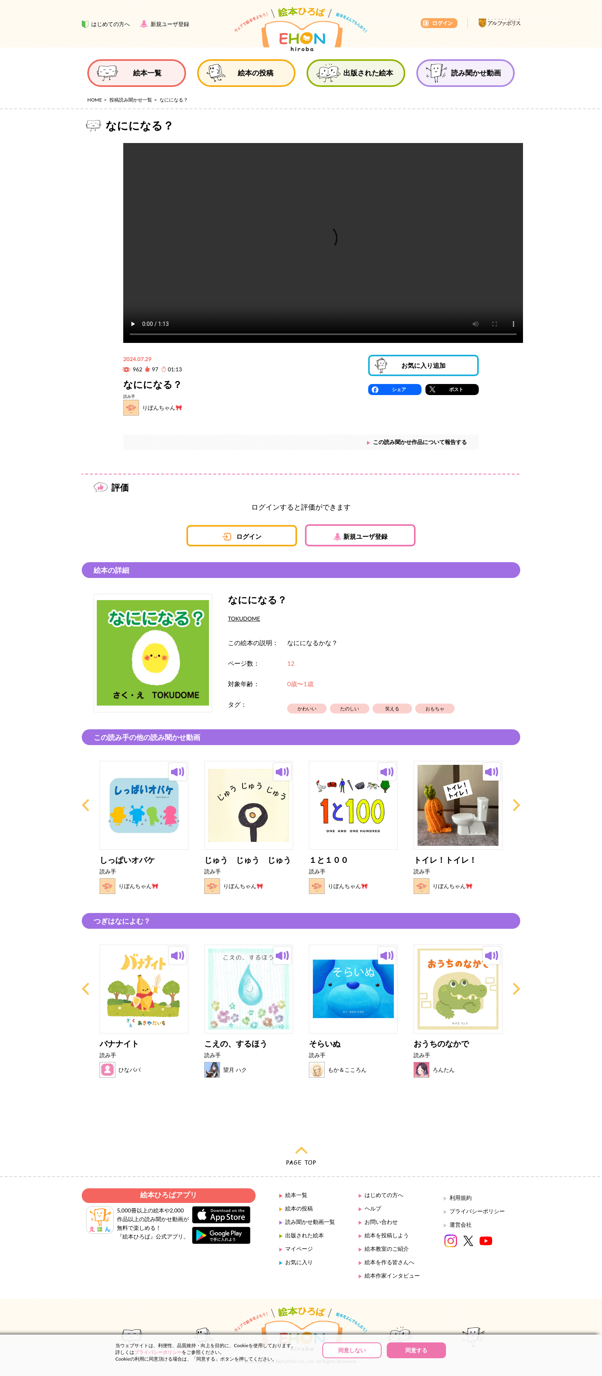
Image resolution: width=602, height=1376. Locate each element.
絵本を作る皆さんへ (389, 1262)
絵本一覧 (296, 1195)
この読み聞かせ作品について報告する (420, 442)
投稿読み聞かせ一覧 (130, 100)
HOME (94, 100)
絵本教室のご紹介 (387, 1248)
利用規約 (461, 1197)
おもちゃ (434, 709)
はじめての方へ (384, 1195)
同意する (416, 1350)
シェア (399, 389)
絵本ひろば (301, 29)
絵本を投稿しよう (387, 1235)
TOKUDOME (244, 618)
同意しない (352, 1350)
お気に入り (299, 1262)
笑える (392, 709)
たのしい (349, 709)
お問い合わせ (381, 1221)
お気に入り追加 (423, 365)
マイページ (299, 1248)
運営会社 (461, 1224)
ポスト (456, 389)
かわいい (306, 709)
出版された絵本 (304, 1235)
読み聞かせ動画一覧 (310, 1221)
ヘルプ (373, 1208)
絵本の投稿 (299, 1208)
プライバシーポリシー (477, 1211)
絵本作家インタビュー (392, 1275)
